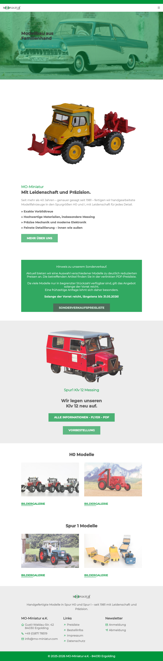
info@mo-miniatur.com (41, 639)
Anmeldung (117, 624)
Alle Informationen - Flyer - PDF (81, 417)
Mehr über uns (39, 238)
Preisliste (73, 624)
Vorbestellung (81, 430)
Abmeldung (117, 630)
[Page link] (30, 472)
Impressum (75, 635)
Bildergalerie (33, 503)
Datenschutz (76, 641)
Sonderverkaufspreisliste (81, 307)
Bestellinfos (75, 630)
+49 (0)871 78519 (36, 633)
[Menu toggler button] (158, 7)
